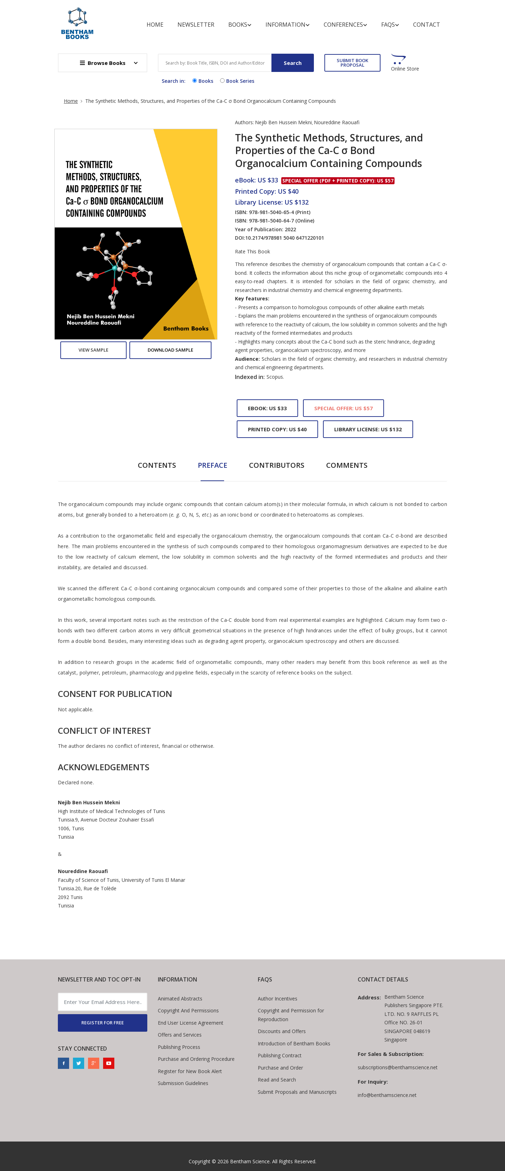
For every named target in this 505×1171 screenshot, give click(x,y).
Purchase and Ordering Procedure (196, 1059)
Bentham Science (250, 1161)
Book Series (236, 81)
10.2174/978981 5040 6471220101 (284, 237)
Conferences (345, 25)
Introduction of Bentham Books (294, 1043)
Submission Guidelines (183, 1083)
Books (239, 25)
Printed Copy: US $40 (277, 429)
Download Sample (170, 350)
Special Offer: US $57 (343, 408)
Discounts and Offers (282, 1031)
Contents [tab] (157, 465)
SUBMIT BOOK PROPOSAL (352, 62)
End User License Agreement (190, 1022)
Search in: (174, 81)
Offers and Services (180, 1034)
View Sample (93, 350)
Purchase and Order (280, 1067)
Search (293, 62)
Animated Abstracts (180, 998)
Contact (426, 24)
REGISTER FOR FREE (102, 1022)
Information (287, 25)
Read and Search (277, 1079)
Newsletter (195, 24)
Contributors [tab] (276, 465)
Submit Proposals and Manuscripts (297, 1092)
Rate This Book (252, 251)
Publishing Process (179, 1047)
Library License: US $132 (368, 429)
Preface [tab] (212, 465)
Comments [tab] (347, 465)
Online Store (405, 68)
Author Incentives (277, 998)
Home (155, 24)
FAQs (390, 25)
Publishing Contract (280, 1055)
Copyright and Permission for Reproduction (291, 1015)
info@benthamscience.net (387, 1095)
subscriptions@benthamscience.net (398, 1067)
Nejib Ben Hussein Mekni (283, 122)
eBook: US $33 (267, 408)
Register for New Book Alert (190, 1071)
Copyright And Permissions (188, 1010)
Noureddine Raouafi (336, 122)
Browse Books (103, 62)
